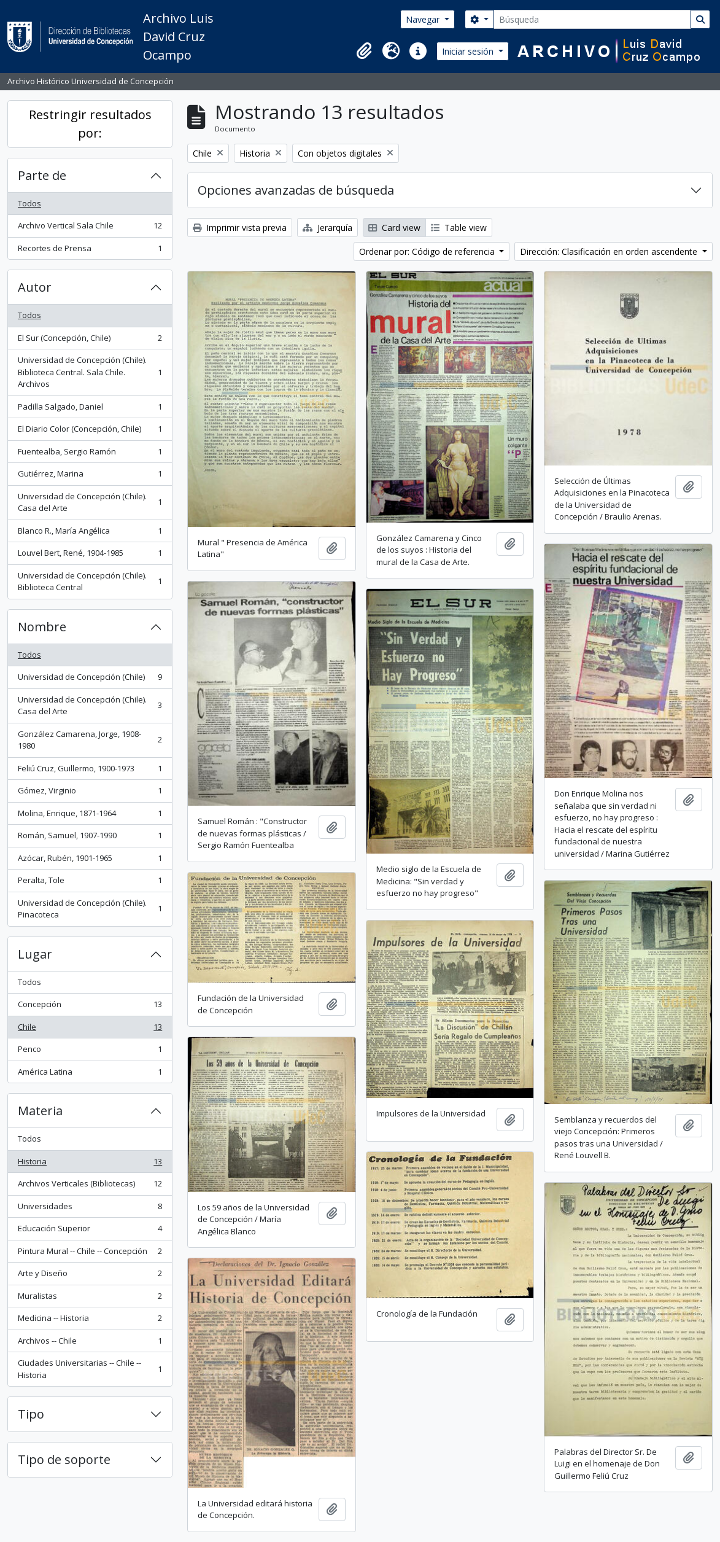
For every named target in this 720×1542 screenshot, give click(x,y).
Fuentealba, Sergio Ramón (89, 454)
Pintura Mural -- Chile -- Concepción (89, 1253)
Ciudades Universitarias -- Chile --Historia (89, 1368)
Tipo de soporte (64, 1459)
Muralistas (89, 1298)
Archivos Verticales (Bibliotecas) (89, 1186)
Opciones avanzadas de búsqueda (296, 190)
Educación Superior (89, 1231)
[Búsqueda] (592, 19)
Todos (29, 203)
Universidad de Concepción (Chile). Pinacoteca (89, 909)
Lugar (35, 954)
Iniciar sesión (469, 51)
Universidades (89, 1209)
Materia (40, 1110)
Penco (89, 1051)
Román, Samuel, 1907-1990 (89, 838)
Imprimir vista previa (240, 227)
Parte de (42, 175)
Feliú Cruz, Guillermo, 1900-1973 (89, 771)
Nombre (42, 626)
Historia (89, 1164)
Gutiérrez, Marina (89, 476)
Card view (394, 227)
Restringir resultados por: (90, 123)
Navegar (424, 19)
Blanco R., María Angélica (89, 533)
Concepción (89, 1007)
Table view (459, 227)
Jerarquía (327, 227)
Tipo (31, 1414)
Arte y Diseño (89, 1275)
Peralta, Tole (89, 882)
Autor (35, 287)
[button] (363, 50)
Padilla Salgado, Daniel (89, 409)
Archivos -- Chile (89, 1343)
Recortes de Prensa (89, 251)
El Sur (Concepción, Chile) (89, 340)
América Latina (89, 1074)
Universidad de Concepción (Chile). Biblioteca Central (89, 581)
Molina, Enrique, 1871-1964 (89, 816)
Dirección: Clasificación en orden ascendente (610, 251)
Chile (89, 1029)
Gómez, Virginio (89, 793)
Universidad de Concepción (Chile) (89, 679)
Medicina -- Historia (89, 1320)
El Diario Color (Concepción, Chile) (89, 431)
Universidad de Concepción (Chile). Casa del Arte (89, 502)
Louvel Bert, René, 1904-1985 (89, 555)
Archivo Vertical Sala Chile (89, 228)
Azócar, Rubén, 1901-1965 (89, 860)
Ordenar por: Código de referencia (428, 251)
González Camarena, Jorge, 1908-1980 (89, 740)
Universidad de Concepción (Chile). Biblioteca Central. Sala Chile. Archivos (89, 371)
